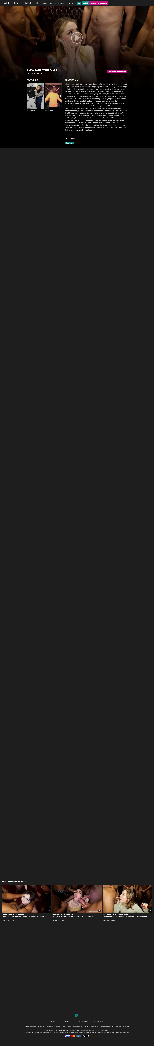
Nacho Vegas (134, 916)
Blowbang (69, 143)
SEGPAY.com (93, 1032)
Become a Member (117, 71)
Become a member (98, 3)
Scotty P (31, 111)
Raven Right (90, 916)
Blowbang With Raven (63, 914)
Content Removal (124, 1032)
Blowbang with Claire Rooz (115, 914)
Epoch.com (35, 1032)
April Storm (40, 916)
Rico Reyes (120, 916)
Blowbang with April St (13, 914)
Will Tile (49, 111)
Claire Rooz (143, 916)
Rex (34, 916)
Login (85, 3)
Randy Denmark (15, 916)
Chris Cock (6, 916)
